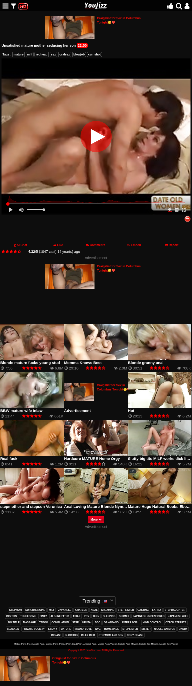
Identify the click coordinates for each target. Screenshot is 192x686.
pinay (43, 616)
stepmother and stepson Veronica (31, 506)
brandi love (83, 629)
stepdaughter (174, 610)
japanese (64, 610)
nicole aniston (164, 629)
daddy (183, 629)
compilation (60, 622)
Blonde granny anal (146, 362)
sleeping (109, 616)
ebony (52, 629)
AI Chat (22, 245)
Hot (131, 410)
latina (156, 610)
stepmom (15, 610)
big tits (11, 616)
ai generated (59, 616)
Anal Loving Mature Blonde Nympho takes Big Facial (112, 506)
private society (33, 629)
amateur (81, 610)
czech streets (176, 622)
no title (14, 622)
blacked (13, 629)
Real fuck (8, 458)
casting (143, 610)
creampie (107, 610)
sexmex (124, 616)
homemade (111, 629)
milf (29, 54)
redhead (42, 54)
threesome (28, 616)
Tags (5, 54)
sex (53, 54)
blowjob (79, 54)
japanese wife (178, 616)
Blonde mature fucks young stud (30, 362)
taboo (43, 622)
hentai (86, 622)
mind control (152, 622)
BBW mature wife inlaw (21, 410)
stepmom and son (110, 635)
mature (19, 54)
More (96, 519)
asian (76, 616)
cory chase (135, 635)
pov (86, 616)
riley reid (88, 635)
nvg (98, 629)
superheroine (35, 610)
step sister (126, 610)
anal (94, 610)
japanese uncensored (148, 616)
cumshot (94, 54)
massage (29, 622)
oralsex (65, 54)
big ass (56, 635)
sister (146, 629)
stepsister (130, 629)
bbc (97, 622)
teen (96, 616)
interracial (130, 622)
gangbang (111, 622)
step (75, 622)
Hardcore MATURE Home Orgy (92, 458)
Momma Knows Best (83, 362)
